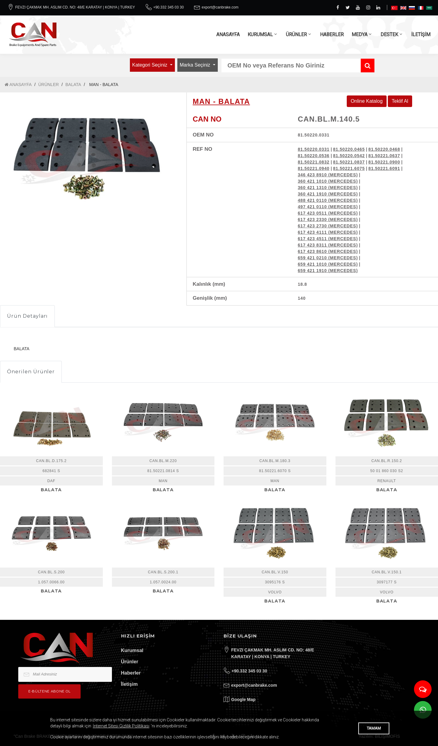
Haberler (131, 672)
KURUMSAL (260, 34)
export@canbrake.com (220, 7)
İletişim (129, 684)
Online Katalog (367, 101)
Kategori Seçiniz (150, 64)
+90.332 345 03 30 (168, 7)
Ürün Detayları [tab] (27, 316)
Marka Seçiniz (196, 64)
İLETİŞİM (420, 34)
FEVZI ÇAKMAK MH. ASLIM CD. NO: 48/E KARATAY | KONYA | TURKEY (75, 7)
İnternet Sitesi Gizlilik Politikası (121, 726)
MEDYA (359, 34)
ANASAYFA (228, 34)
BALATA (73, 84)
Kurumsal (132, 650)
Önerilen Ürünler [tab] (31, 372)
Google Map (243, 699)
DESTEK (389, 34)
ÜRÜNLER (296, 34)
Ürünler (129, 661)
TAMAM (374, 728)
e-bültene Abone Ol (49, 691)
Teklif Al (400, 101)
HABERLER (332, 34)
